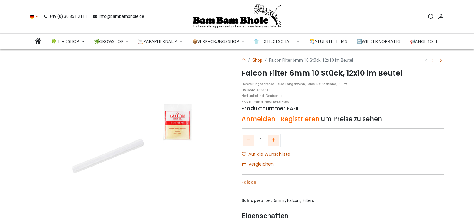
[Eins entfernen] (248, 140)
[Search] (430, 17)
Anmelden (258, 118)
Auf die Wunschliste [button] (266, 154)
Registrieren (300, 118)
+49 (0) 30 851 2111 (66, 16)
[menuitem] (38, 41)
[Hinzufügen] (274, 140)
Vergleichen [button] (258, 164)
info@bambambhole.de (118, 16)
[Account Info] (440, 17)
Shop (257, 60)
